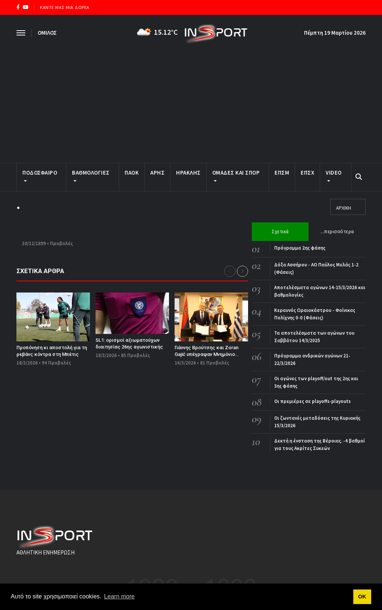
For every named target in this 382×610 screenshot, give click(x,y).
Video (334, 175)
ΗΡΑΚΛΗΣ (188, 172)
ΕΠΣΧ (307, 172)
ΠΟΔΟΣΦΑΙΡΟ (39, 175)
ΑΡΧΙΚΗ (343, 208)
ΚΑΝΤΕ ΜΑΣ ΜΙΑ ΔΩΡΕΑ (65, 7)
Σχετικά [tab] (280, 231)
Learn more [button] (119, 596)
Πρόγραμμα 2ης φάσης (299, 248)
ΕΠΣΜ (282, 172)
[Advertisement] (191, 99)
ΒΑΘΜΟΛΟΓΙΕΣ (91, 175)
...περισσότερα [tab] (337, 231)
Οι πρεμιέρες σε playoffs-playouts (312, 401)
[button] (242, 271)
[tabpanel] (309, 348)
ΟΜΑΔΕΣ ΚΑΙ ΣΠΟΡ (236, 175)
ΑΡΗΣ (157, 172)
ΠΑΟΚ (132, 172)
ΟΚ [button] (362, 597)
